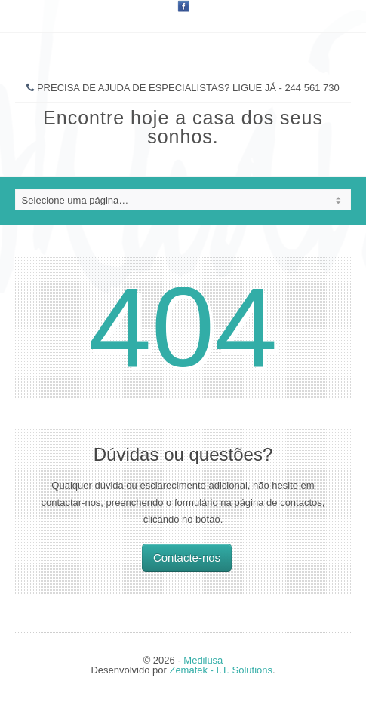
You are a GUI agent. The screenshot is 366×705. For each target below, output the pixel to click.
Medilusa (203, 660)
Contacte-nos (186, 557)
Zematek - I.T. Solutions (220, 670)
